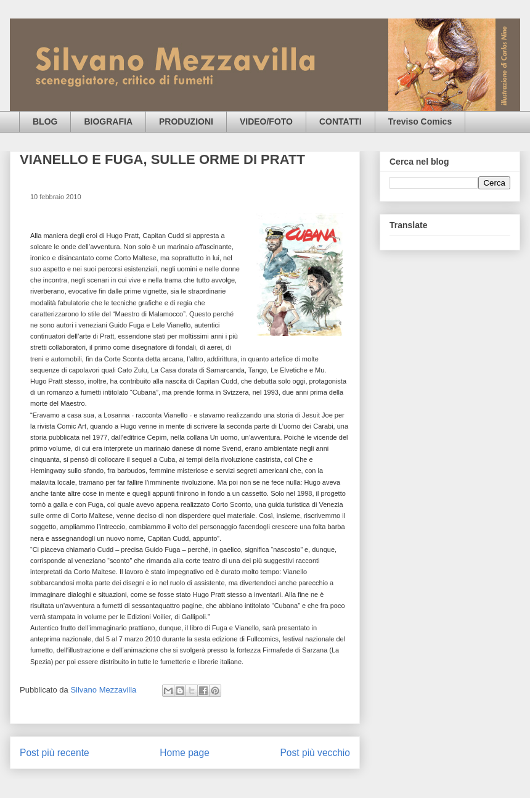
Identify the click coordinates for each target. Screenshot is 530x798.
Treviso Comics (420, 121)
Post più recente (54, 752)
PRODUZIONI (186, 121)
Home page (185, 752)
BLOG (45, 121)
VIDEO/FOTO (266, 121)
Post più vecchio (315, 752)
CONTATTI (340, 121)
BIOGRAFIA (108, 121)
